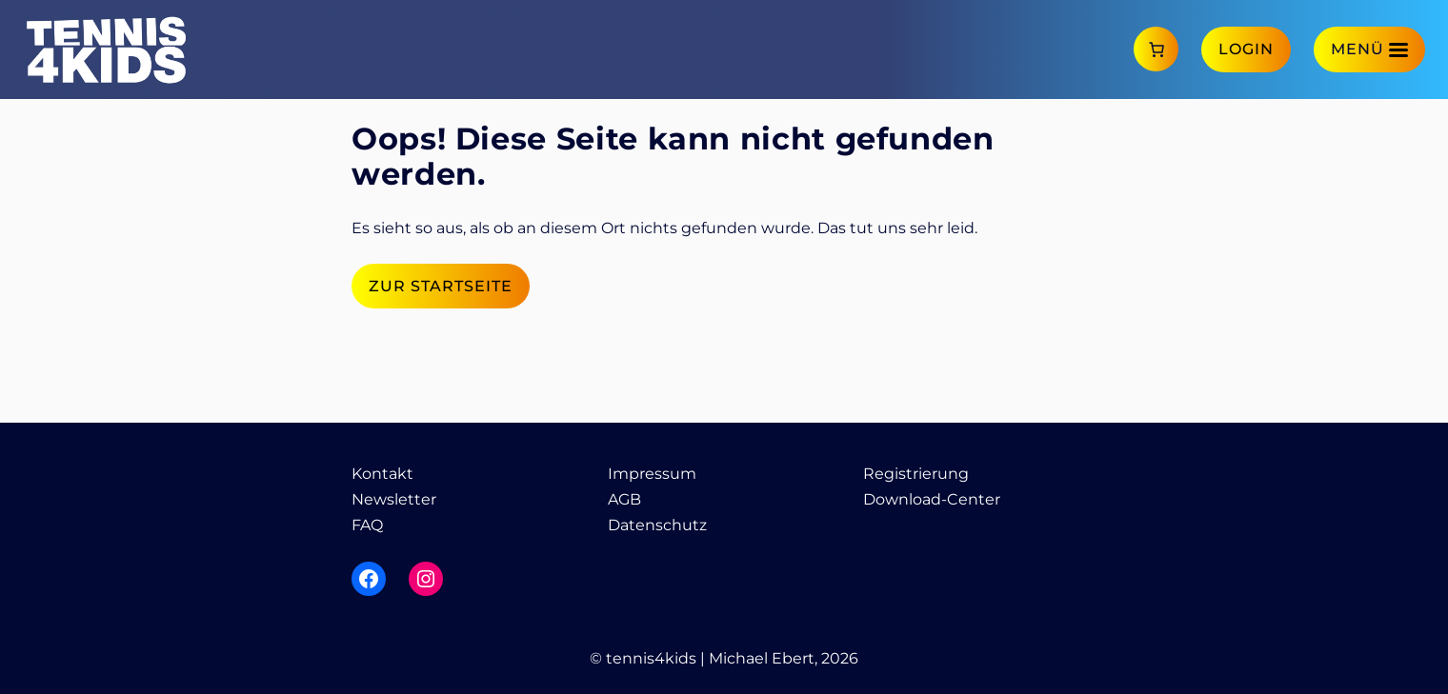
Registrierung (916, 474)
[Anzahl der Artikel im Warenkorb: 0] (1156, 49)
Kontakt (382, 474)
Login (1246, 49)
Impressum (652, 474)
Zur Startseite (441, 286)
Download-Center (931, 499)
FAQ (367, 525)
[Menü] (1369, 49)
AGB (624, 499)
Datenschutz (657, 525)
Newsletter (394, 499)
